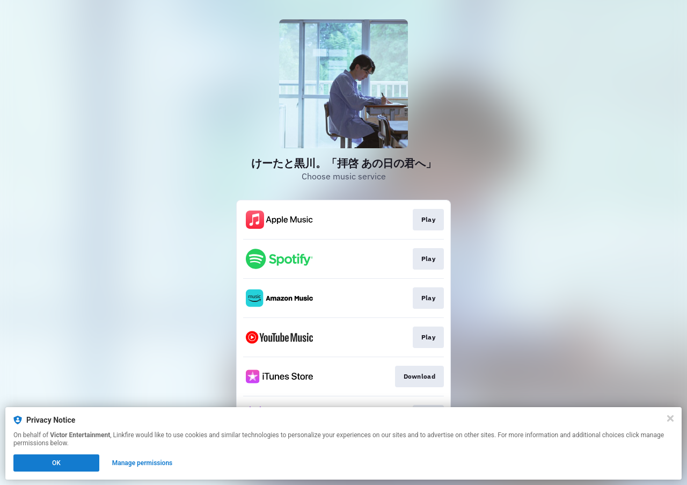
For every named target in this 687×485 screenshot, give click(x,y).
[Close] (670, 418)
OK (56, 463)
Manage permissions (142, 463)
